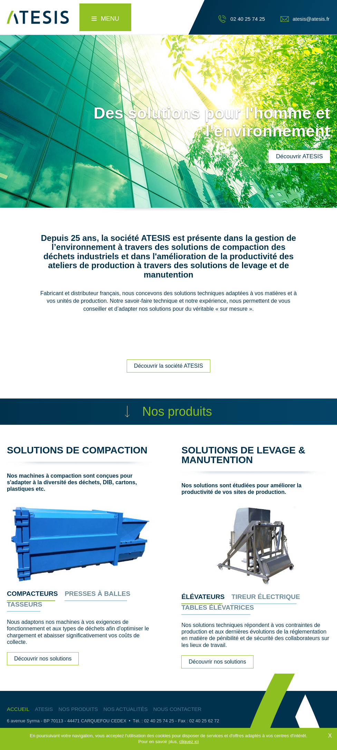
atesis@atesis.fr (310, 19)
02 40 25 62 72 (204, 720)
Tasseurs (24, 604)
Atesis (44, 709)
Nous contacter (177, 709)
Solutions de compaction (77, 450)
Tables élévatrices (217, 607)
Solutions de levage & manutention (243, 455)
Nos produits (78, 709)
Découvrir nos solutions (42, 659)
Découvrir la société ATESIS (168, 366)
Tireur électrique (265, 596)
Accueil (18, 709)
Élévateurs (202, 596)
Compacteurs (32, 593)
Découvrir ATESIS (299, 156)
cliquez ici (189, 744)
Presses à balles (97, 593)
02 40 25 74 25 (247, 19)
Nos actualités (125, 709)
